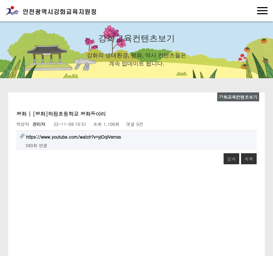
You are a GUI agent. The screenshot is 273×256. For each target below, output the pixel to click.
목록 (249, 159)
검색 (231, 159)
